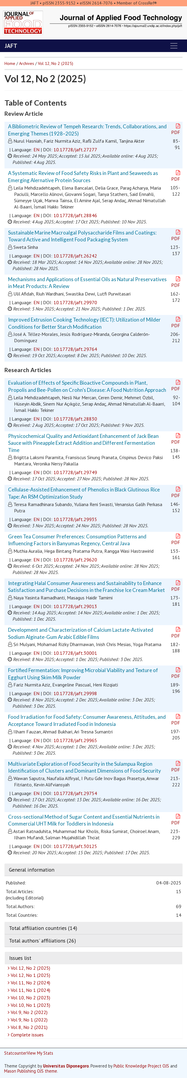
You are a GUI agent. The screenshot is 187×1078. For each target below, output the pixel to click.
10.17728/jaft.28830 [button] (75, 419)
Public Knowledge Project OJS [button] (141, 1066)
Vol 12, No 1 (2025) (29, 975)
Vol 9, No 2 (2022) (28, 1012)
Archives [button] (26, 63)
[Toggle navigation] (173, 46)
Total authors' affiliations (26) (42, 940)
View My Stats (40, 1053)
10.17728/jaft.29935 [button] (75, 519)
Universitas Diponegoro (66, 1066)
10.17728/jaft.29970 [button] (75, 302)
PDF (176, 129)
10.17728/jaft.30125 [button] (75, 846)
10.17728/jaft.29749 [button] (75, 472)
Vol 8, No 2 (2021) (28, 1027)
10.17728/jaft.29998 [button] (75, 693)
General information (31, 869)
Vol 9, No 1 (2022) (28, 1020)
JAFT (11, 46)
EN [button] (36, 150)
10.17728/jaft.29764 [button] (75, 349)
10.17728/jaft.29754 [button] (75, 793)
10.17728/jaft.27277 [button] (75, 150)
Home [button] (9, 63)
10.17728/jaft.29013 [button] (75, 606)
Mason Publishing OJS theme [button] (30, 1071)
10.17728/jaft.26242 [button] (75, 256)
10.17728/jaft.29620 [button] (75, 560)
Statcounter (15, 1053)
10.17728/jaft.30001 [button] (75, 653)
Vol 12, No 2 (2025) (29, 968)
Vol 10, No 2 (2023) (29, 998)
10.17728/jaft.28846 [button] (75, 215)
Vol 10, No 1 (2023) (29, 1005)
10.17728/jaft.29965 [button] (75, 740)
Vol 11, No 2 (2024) (29, 983)
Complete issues (26, 1035)
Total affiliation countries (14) (43, 928)
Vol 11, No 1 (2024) (29, 990)
